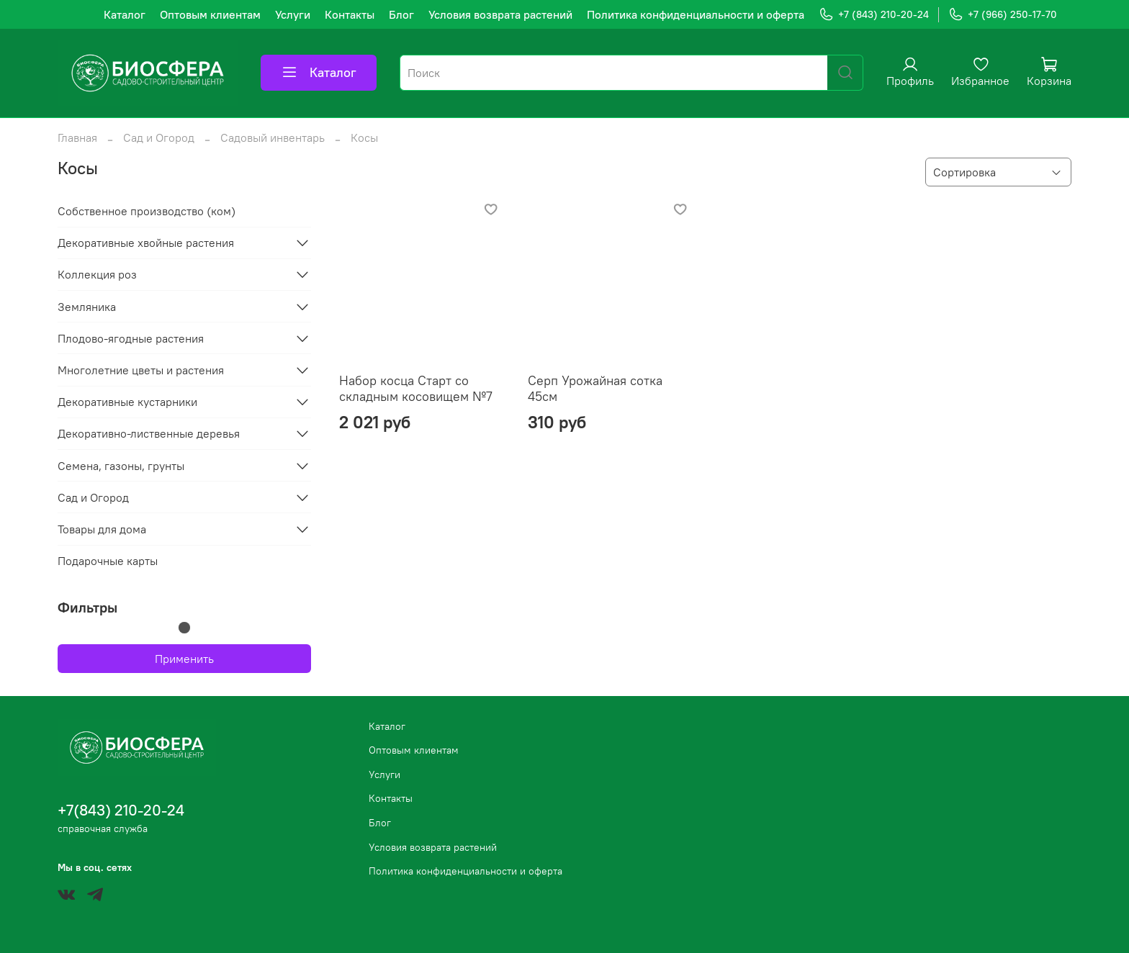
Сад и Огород (158, 137)
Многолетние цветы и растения (141, 370)
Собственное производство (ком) (146, 211)
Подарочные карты (108, 561)
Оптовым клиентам (210, 14)
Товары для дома (102, 529)
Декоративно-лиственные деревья (149, 433)
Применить (184, 658)
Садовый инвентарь (272, 137)
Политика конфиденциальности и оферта (695, 14)
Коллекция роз (97, 274)
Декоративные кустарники (127, 401)
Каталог (124, 14)
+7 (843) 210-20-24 (874, 14)
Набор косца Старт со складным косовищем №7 (415, 388)
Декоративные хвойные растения (146, 242)
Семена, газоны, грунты (121, 466)
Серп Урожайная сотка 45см (595, 388)
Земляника (87, 306)
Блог (401, 14)
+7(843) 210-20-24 (121, 810)
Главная (77, 137)
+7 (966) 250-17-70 (1002, 14)
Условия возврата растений (500, 14)
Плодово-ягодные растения (131, 338)
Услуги (292, 14)
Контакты (349, 14)
